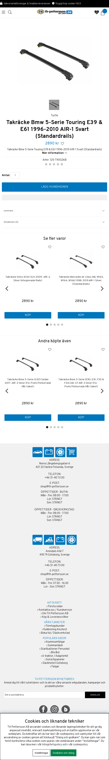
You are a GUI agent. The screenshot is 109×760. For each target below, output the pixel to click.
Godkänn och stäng (63, 752)
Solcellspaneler (55, 659)
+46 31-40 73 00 (54, 478)
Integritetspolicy (52, 744)
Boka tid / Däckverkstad (55, 633)
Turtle (54, 115)
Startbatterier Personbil (55, 649)
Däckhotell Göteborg (55, 663)
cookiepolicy (80, 744)
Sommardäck (55, 645)
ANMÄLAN (95, 695)
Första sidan (55, 606)
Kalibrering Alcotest (55, 629)
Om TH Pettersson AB (55, 613)
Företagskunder (55, 626)
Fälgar (55, 666)
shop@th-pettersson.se (54, 486)
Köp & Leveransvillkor (55, 617)
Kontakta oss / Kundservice (55, 610)
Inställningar (41, 752)
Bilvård (55, 652)
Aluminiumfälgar (55, 642)
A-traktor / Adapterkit (55, 656)
